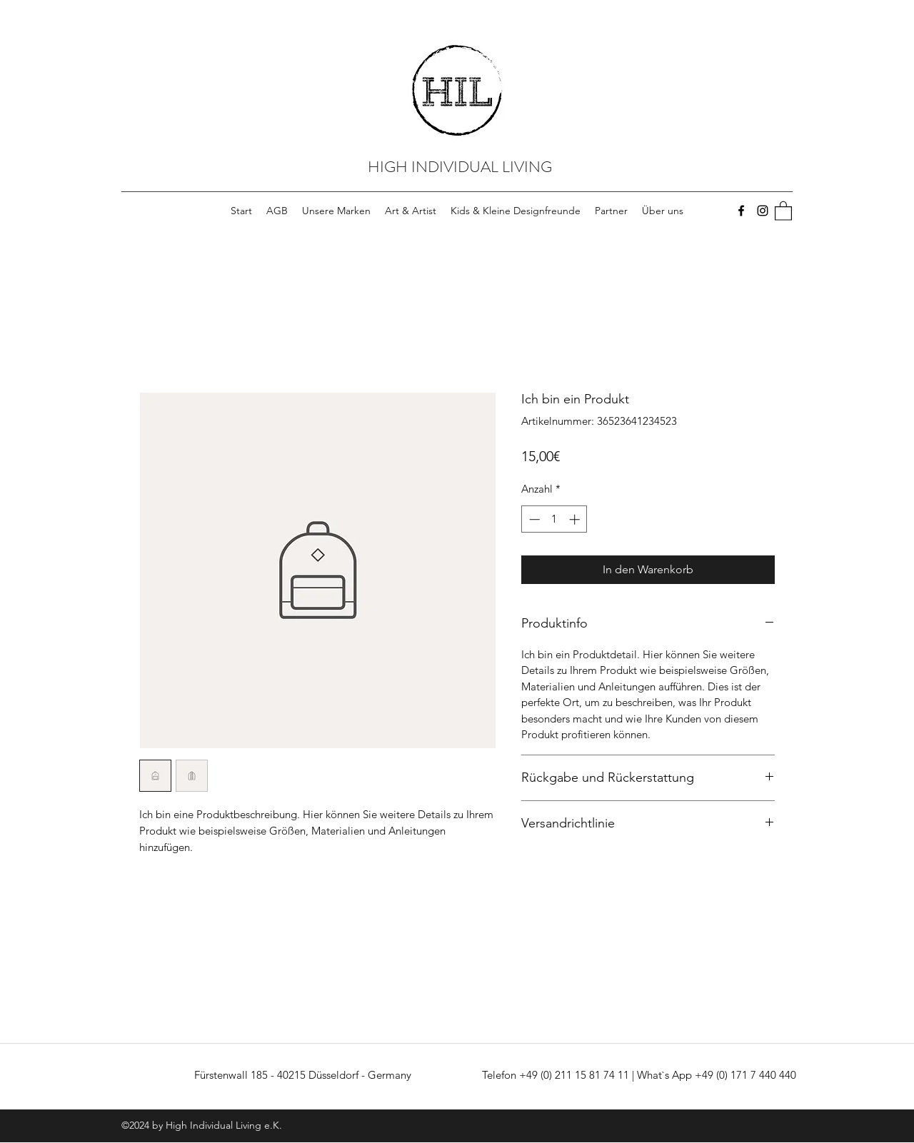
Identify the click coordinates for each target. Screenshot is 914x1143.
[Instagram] (762, 210)
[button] (783, 210)
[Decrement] (533, 519)
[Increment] (576, 519)
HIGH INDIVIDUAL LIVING (460, 167)
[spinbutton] (554, 519)
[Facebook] (741, 210)
